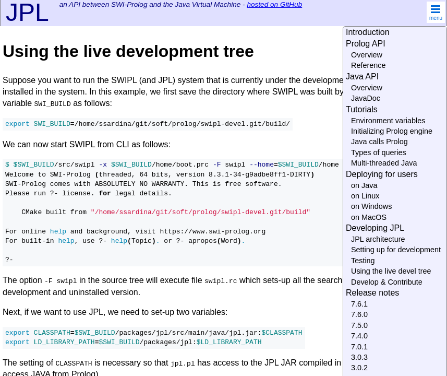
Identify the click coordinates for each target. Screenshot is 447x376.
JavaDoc (365, 98)
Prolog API (365, 43)
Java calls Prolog (379, 141)
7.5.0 (359, 325)
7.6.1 (359, 304)
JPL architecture (378, 239)
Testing (363, 260)
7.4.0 (359, 336)
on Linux (365, 196)
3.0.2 (359, 367)
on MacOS (368, 217)
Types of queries (378, 152)
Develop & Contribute (386, 282)
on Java (364, 185)
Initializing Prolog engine (391, 131)
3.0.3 (359, 357)
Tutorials (362, 109)
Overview (366, 55)
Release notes (372, 292)
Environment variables (388, 120)
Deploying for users (382, 174)
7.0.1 (359, 347)
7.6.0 (359, 314)
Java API (362, 76)
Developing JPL (375, 228)
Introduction (368, 32)
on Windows (371, 206)
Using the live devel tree (391, 271)
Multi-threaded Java (384, 163)
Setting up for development (396, 249)
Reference (368, 65)
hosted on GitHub (274, 4)
